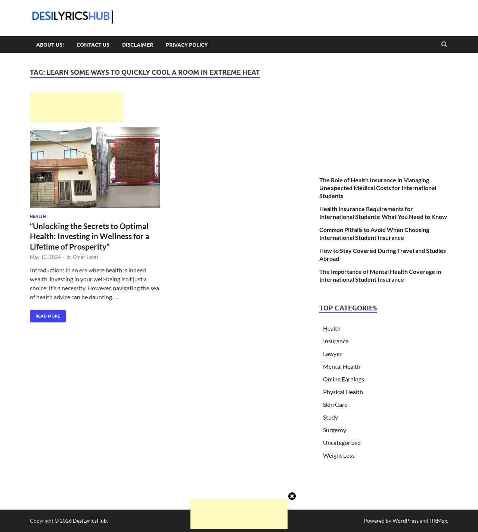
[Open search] (444, 44)
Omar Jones (86, 257)
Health (38, 216)
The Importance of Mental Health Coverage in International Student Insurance (380, 275)
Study (330, 417)
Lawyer (332, 353)
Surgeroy (334, 429)
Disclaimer (137, 45)
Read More (45, 314)
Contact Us (93, 45)
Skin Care (335, 404)
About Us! (50, 45)
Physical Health (343, 391)
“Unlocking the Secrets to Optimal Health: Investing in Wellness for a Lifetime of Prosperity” (89, 236)
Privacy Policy (187, 45)
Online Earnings (343, 379)
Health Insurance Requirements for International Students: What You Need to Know (383, 212)
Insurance (335, 340)
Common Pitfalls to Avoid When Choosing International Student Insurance (374, 233)
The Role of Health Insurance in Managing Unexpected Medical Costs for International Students (377, 187)
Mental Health (341, 366)
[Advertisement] (76, 107)
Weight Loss (339, 455)
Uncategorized (342, 442)
